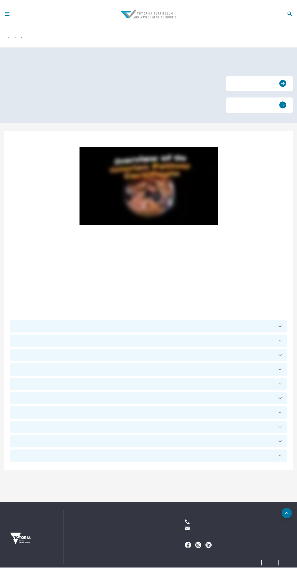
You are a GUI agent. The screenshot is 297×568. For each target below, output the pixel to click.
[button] (148, 326)
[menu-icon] (7, 14)
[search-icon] (290, 14)
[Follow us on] (188, 545)
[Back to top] (287, 513)
